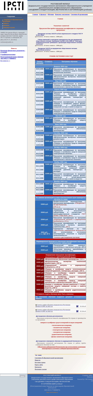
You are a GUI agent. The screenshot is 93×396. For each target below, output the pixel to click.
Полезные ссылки (8, 27)
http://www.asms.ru (52, 392)
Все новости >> (5, 61)
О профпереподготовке (7, 54)
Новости (5, 23)
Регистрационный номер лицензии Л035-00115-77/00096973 (11, 57)
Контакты (5, 25)
